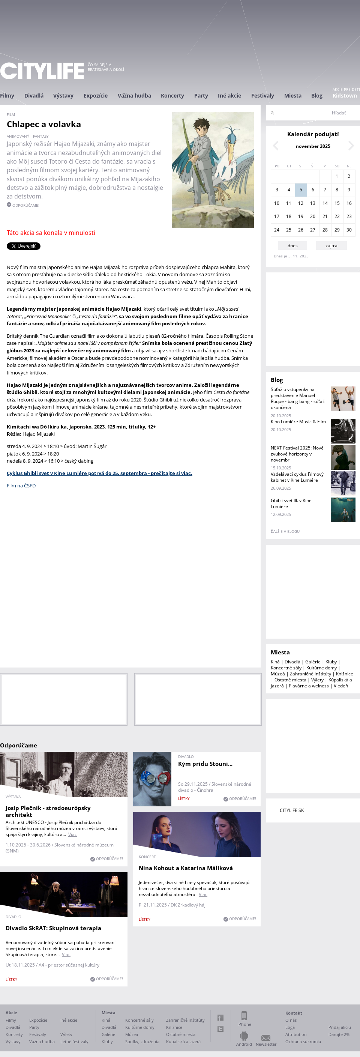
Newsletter (266, 1044)
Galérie (313, 662)
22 (337, 216)
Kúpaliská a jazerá (183, 1041)
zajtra (332, 245)
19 (300, 216)
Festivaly (262, 95)
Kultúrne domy (321, 668)
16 (349, 203)
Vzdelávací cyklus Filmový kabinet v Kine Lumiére (297, 477)
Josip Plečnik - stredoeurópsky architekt (48, 811)
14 (325, 203)
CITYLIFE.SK (292, 810)
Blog (316, 95)
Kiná (275, 662)
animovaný (18, 136)
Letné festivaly (74, 1041)
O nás (291, 1020)
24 (276, 230)
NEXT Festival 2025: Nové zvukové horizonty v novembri (297, 454)
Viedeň (341, 686)
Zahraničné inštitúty (310, 674)
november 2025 (313, 146)
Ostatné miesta (290, 680)
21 (325, 216)
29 (337, 230)
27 (312, 230)
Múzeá (278, 674)
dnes (293, 245)
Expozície (96, 95)
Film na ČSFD (21, 485)
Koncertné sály (286, 668)
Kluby (331, 662)
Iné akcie (229, 95)
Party (201, 95)
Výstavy (63, 95)
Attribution (296, 1034)
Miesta (293, 95)
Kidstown (345, 95)
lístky (184, 798)
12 (300, 203)
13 (312, 203)
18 (288, 216)
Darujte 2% (339, 1034)
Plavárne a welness (309, 686)
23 (349, 216)
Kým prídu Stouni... (205, 763)
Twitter (220, 1028)
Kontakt (293, 1013)
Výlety (317, 680)
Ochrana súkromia (303, 1041)
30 (349, 230)
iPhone (244, 1024)
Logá (290, 1027)
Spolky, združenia (142, 1041)
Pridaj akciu (339, 1027)
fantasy (41, 136)
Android (244, 1044)
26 (300, 230)
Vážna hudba (134, 95)
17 (276, 216)
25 (288, 230)
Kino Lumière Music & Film (298, 421)
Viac (72, 834)
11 (288, 203)
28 (325, 230)
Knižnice (344, 674)
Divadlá (34, 95)
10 (276, 203)
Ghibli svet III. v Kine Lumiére (291, 503)
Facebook (220, 1017)
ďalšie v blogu (285, 531)
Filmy (7, 95)
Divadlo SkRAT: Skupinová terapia (53, 928)
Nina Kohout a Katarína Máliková (186, 868)
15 (337, 203)
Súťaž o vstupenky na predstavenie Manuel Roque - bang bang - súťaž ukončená (298, 398)
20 (312, 216)
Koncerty (172, 95)
